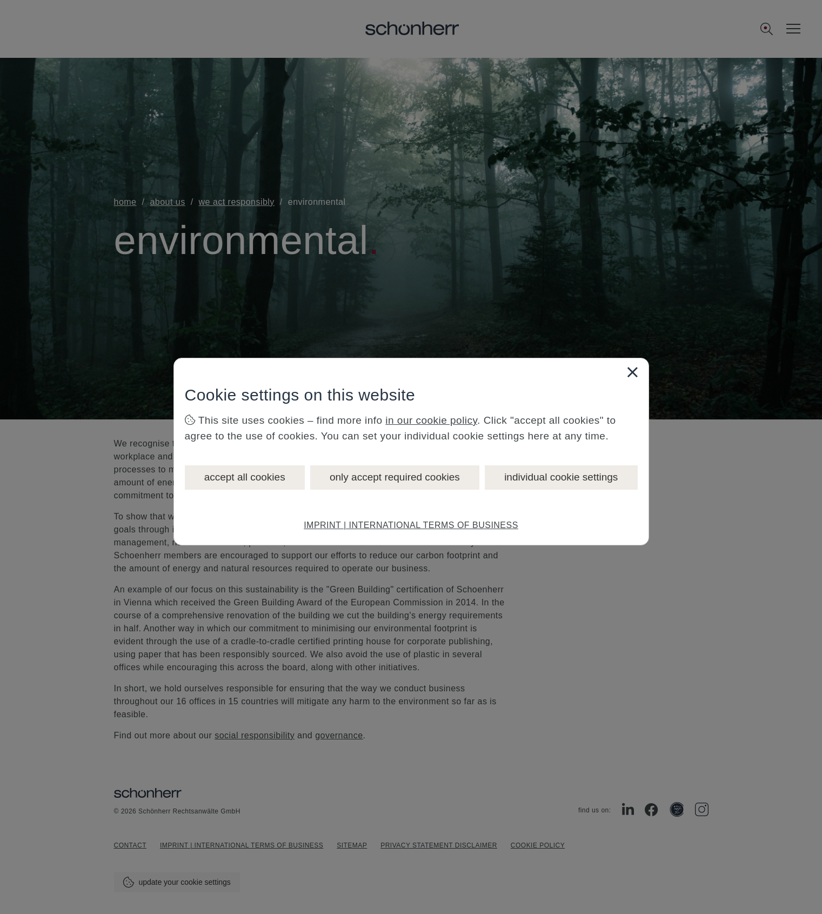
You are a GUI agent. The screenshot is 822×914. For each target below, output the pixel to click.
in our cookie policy (431, 420)
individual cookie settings (561, 477)
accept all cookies (244, 477)
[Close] (632, 372)
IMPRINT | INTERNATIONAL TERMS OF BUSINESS (411, 525)
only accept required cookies (395, 477)
